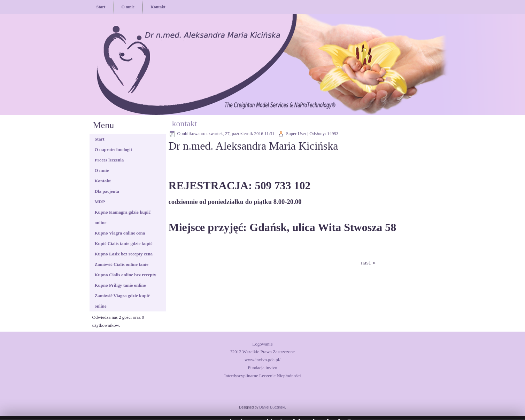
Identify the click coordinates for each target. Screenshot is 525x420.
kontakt (184, 123)
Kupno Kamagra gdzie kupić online (123, 217)
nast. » (368, 263)
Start (101, 7)
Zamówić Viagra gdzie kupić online (122, 301)
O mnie (128, 7)
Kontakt (157, 7)
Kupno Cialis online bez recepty (125, 274)
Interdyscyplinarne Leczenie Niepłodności (262, 375)
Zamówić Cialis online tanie (121, 264)
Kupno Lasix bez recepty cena (124, 253)
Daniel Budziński (272, 407)
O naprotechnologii (113, 149)
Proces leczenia (109, 160)
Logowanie (262, 344)
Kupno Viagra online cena (120, 233)
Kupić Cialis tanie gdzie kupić (124, 243)
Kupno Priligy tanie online (120, 285)
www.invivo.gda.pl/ (262, 359)
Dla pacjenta (107, 191)
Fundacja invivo (262, 367)
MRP (100, 201)
